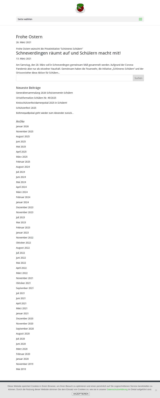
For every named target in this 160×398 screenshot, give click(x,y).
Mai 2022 (21, 262)
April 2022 (21, 267)
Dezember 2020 (24, 318)
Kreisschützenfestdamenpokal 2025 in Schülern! (41, 102)
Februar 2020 (23, 353)
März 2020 (22, 348)
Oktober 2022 (23, 242)
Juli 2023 (20, 217)
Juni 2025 (21, 141)
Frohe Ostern (29, 37)
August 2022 (23, 247)
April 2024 (21, 186)
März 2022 (22, 273)
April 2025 (21, 151)
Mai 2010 (21, 369)
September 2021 (25, 288)
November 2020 (24, 323)
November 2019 (24, 363)
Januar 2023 (22, 232)
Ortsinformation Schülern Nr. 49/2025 (36, 97)
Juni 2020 (21, 343)
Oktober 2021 (23, 283)
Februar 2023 (23, 227)
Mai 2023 (21, 222)
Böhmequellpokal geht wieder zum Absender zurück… (45, 112)
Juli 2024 (20, 171)
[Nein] (156, 390)
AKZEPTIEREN (81, 394)
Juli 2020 (20, 338)
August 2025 (23, 136)
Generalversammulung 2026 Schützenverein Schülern (44, 92)
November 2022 (24, 237)
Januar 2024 (22, 202)
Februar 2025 (23, 161)
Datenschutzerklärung (117, 389)
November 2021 (24, 278)
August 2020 (23, 333)
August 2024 (23, 166)
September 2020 (25, 328)
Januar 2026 (22, 126)
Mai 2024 (21, 182)
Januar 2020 (22, 358)
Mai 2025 (21, 146)
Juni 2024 (21, 176)
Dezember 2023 (24, 207)
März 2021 (22, 308)
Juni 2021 (21, 298)
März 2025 (22, 156)
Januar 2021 (22, 313)
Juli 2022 (20, 252)
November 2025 (24, 131)
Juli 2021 (20, 293)
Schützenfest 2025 (26, 107)
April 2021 (21, 303)
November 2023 (24, 212)
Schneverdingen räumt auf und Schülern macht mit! (68, 53)
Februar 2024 (23, 197)
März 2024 (22, 192)
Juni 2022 (21, 257)
